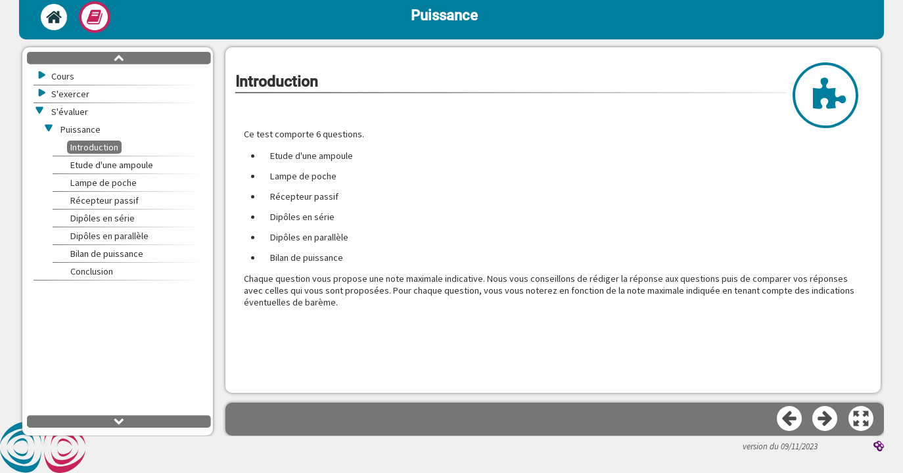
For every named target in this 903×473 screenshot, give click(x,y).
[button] (861, 419)
